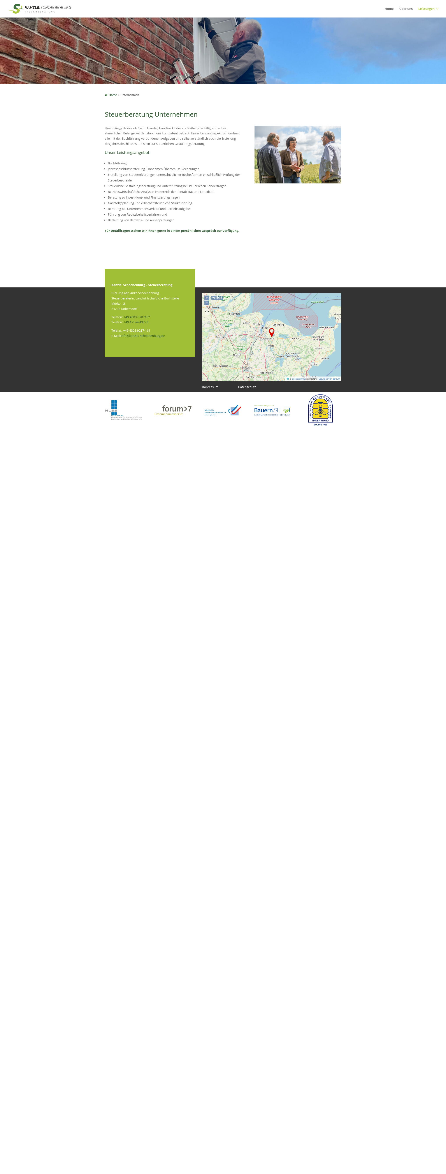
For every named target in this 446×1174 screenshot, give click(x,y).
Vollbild (217, 297)
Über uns (406, 9)
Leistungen (426, 9)
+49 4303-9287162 (137, 317)
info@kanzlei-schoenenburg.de (143, 336)
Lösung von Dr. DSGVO (329, 379)
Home (389, 9)
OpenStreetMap (299, 379)
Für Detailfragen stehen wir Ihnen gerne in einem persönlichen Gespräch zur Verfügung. (172, 231)
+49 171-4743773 (136, 322)
